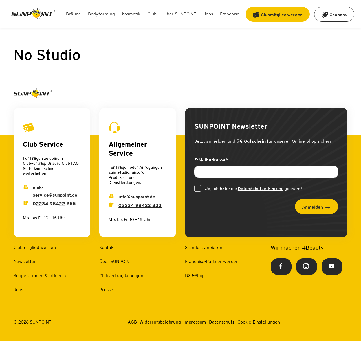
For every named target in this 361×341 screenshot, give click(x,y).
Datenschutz (222, 322)
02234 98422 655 (54, 203)
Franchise (229, 14)
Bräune (73, 14)
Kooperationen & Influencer (41, 275)
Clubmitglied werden (35, 247)
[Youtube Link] (332, 266)
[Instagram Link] (306, 266)
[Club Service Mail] (25, 187)
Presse (106, 289)
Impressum (195, 322)
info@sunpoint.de (136, 196)
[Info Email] (111, 196)
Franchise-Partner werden (212, 261)
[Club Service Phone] (25, 203)
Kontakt (107, 247)
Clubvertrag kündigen (121, 275)
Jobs (208, 14)
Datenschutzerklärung (261, 188)
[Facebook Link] (281, 266)
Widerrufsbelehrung (160, 322)
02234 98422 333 (140, 205)
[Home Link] (33, 14)
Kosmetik (131, 14)
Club (152, 14)
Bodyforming (101, 14)
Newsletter (25, 261)
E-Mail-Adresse (211, 159)
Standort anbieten (203, 247)
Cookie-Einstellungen (258, 322)
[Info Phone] (111, 205)
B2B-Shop (195, 275)
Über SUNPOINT (180, 14)
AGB (132, 322)
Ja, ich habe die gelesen (254, 188)
